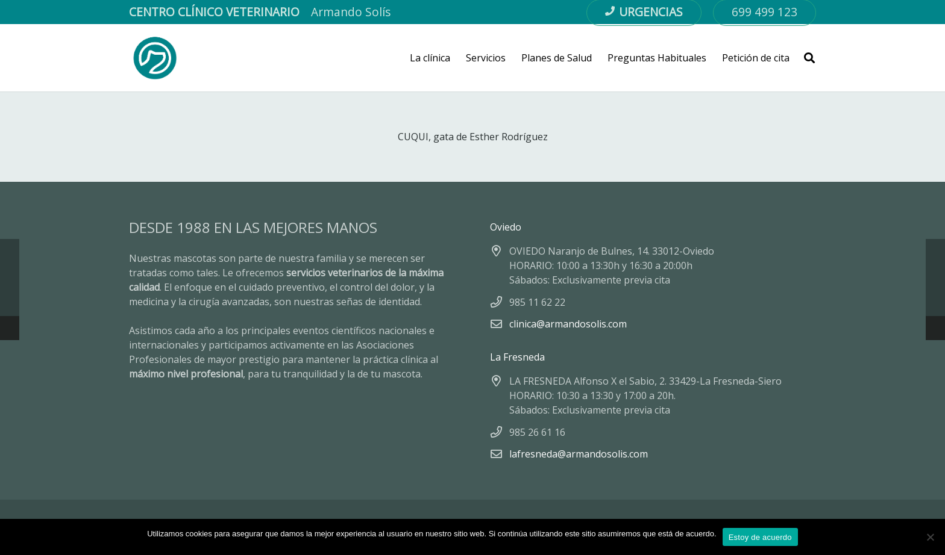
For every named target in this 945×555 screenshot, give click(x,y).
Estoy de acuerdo (760, 537)
